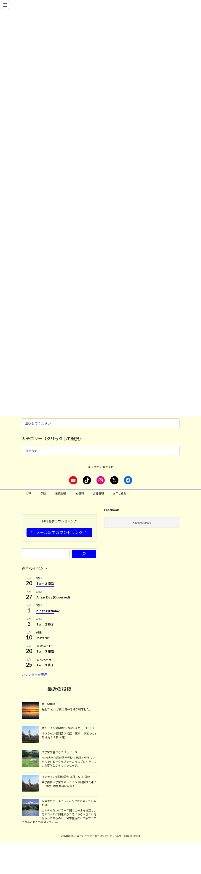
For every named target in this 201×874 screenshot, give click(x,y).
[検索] (84, 554)
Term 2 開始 (45, 583)
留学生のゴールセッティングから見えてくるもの (69, 803)
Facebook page (142, 522)
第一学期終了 (50, 704)
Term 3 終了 (45, 665)
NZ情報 (79, 493)
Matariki (43, 638)
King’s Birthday (47, 611)
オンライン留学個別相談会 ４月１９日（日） (69, 728)
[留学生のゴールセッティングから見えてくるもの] (30, 808)
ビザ (29, 493)
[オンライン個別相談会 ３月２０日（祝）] (30, 783)
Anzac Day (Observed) (53, 597)
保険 (43, 493)
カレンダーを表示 (34, 675)
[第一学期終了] (30, 711)
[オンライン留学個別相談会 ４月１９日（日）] (30, 735)
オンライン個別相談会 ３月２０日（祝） (66, 776)
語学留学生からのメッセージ (59, 752)
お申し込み (119, 493)
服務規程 (60, 493)
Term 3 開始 (45, 651)
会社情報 (98, 493)
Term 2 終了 (45, 624)
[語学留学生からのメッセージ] (30, 759)
